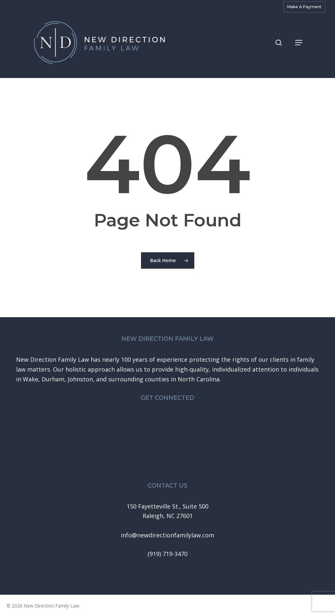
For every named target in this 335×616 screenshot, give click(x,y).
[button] (298, 46)
